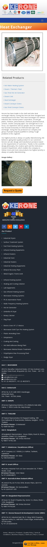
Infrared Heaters (8, 254)
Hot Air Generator (9, 308)
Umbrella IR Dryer (9, 312)
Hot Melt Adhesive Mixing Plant (14, 345)
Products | (20, 533)
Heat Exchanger (9, 100)
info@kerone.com (10, 379)
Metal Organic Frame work (12, 274)
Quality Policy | (29, 533)
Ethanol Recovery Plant (11, 270)
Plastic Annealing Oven (11, 333)
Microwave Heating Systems (13, 296)
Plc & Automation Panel (11, 300)
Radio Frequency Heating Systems (15, 304)
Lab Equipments (8, 288)
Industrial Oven (8, 258)
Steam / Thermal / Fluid (12, 89)
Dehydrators (7, 337)
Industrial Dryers (9, 238)
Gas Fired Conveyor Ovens (13, 107)
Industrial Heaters (9, 262)
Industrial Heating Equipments (13, 266)
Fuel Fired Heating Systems (12, 246)
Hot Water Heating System (13, 85)
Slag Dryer (6, 319)
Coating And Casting (10, 341)
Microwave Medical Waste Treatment (16, 349)
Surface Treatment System (12, 242)
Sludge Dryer (7, 357)
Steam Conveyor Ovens (12, 104)
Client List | (29, 534)
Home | (5, 533)
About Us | (12, 533)
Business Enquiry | (18, 534)
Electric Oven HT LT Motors (13, 326)
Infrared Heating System (11, 280)
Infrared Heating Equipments (13, 250)
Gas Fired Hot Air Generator (14, 93)
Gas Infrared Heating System (13, 292)
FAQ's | (35, 534)
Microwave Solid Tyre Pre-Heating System (18, 329)
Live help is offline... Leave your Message (36, 544)
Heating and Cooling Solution (13, 284)
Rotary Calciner (8, 315)
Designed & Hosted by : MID (21, 543)
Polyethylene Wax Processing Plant (15, 353)
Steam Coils (8, 96)
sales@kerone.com (10, 377)
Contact (41, 534)
